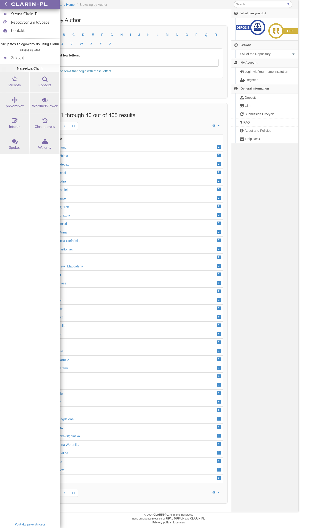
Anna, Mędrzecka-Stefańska (60, 241)
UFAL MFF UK (175, 518)
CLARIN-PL (160, 514)
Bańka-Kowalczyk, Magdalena (61, 266)
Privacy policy (161, 522)
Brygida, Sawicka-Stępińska (60, 436)
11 (73, 126)
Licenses (179, 522)
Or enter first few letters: (61, 55)
